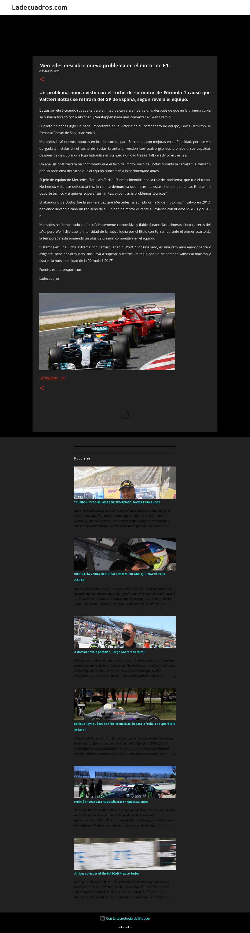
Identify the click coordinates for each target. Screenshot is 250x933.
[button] (41, 79)
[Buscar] (73, 7)
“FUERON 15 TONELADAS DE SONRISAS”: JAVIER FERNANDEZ (117, 502)
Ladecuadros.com (39, 7)
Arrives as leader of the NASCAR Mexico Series (106, 873)
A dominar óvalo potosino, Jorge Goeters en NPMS (109, 652)
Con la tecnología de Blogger (125, 918)
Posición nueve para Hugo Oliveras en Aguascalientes (111, 801)
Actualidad (49, 378)
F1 (63, 378)
